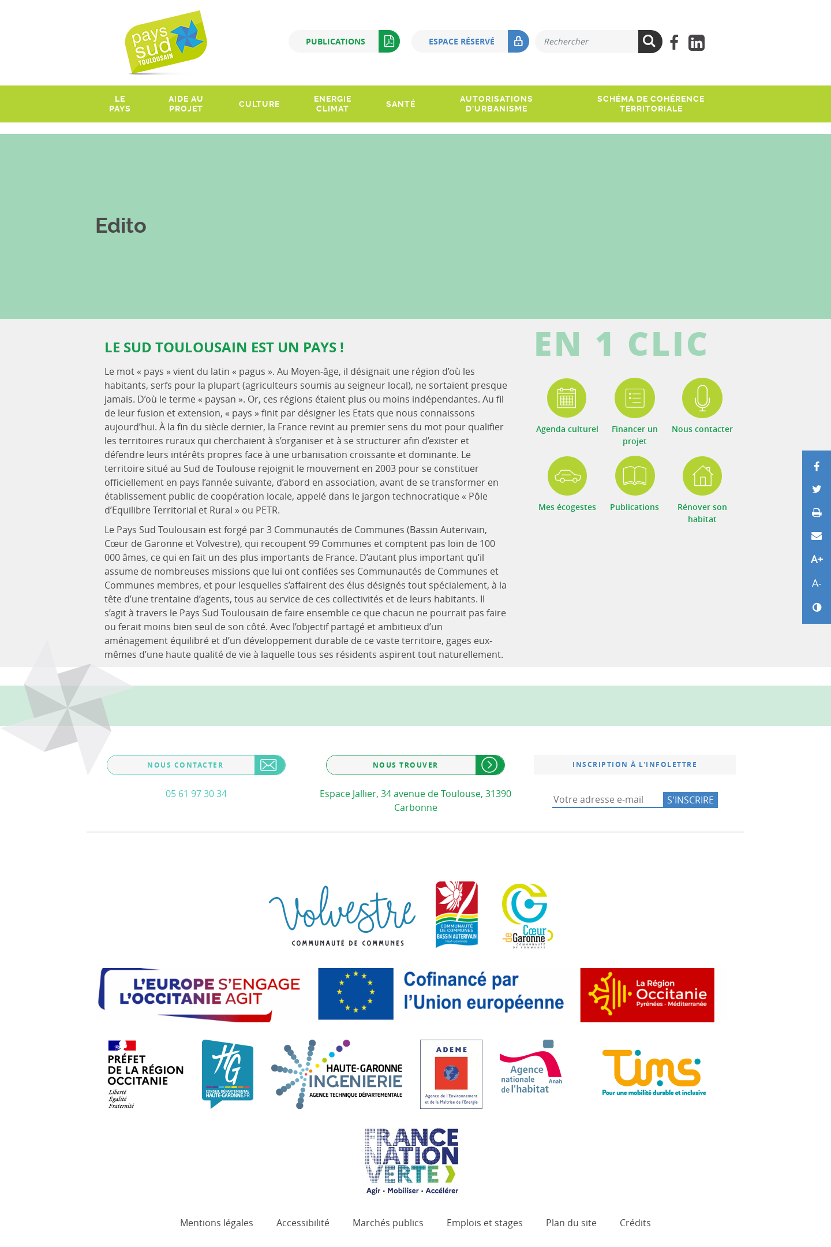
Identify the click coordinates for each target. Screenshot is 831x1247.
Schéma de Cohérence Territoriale (651, 103)
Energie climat (332, 103)
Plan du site (571, 1222)
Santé (400, 104)
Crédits (635, 1222)
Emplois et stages (485, 1222)
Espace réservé (479, 41)
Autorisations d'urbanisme (496, 103)
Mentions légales (216, 1222)
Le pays (120, 103)
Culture (259, 104)
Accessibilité (303, 1222)
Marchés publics (388, 1222)
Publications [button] (353, 41)
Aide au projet (186, 103)
